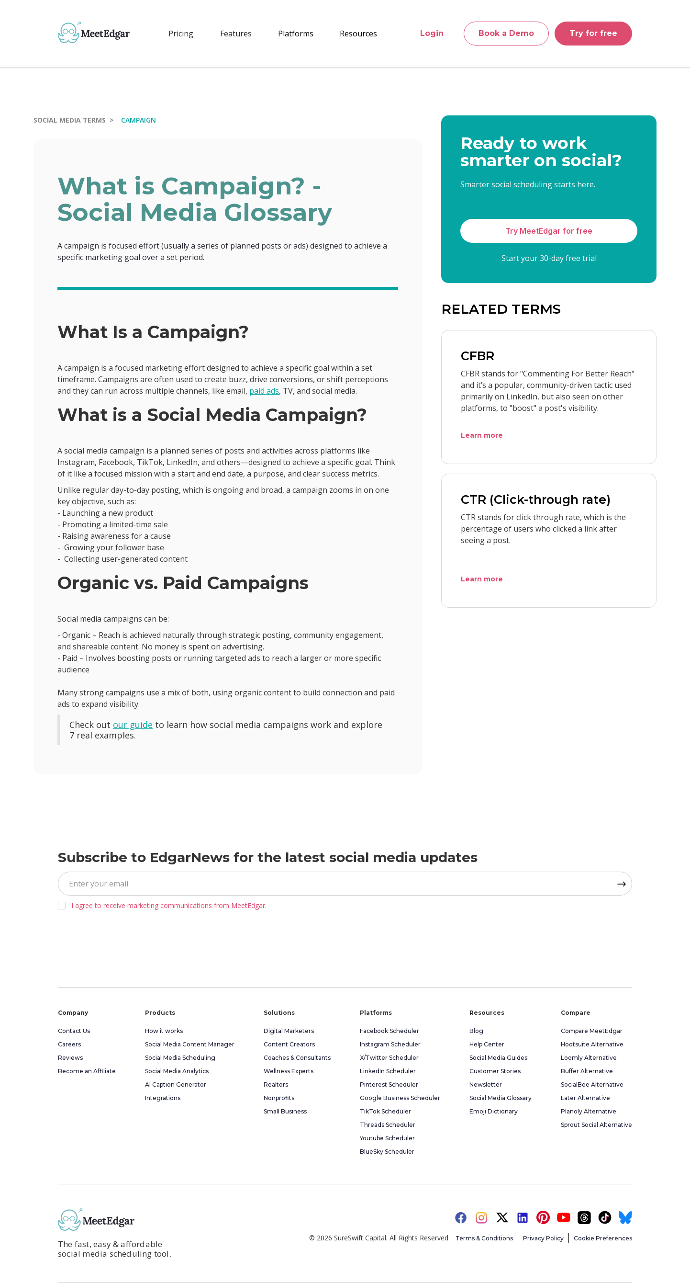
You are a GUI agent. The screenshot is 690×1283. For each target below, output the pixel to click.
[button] (236, 33)
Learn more (482, 435)
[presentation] (130, 946)
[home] (94, 32)
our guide (133, 724)
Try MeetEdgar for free (548, 231)
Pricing (180, 33)
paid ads (264, 391)
